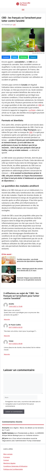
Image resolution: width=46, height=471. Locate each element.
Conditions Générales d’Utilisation (15, 466)
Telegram (33, 57)
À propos (6, 457)
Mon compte (7, 454)
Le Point (32, 110)
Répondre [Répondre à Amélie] (7, 319)
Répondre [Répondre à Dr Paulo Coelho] (7, 336)
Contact (6, 460)
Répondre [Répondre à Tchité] (7, 354)
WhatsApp (23, 57)
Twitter (15, 57)
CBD (40, 105)
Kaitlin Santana (8, 433)
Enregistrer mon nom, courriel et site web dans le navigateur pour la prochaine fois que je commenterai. (22, 403)
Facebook (6, 57)
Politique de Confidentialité (13, 469)
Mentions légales (9, 463)
